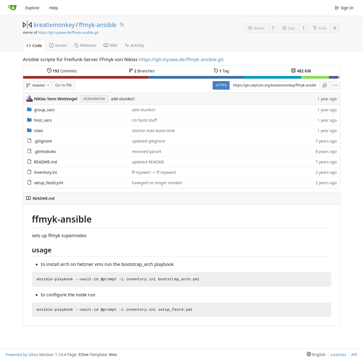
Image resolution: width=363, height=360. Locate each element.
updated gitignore (148, 141)
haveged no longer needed (157, 182)
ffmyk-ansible (97, 25)
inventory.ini (45, 172)
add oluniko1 (123, 98)
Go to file (63, 85)
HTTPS (221, 85)
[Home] (12, 8)
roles (38, 130)
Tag (221, 71)
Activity (134, 45)
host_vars (43, 120)
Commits (62, 71)
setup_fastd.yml (48, 182)
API (354, 354)
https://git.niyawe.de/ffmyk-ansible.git (68, 32)
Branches (142, 71)
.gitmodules (45, 151)
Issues (58, 45)
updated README (148, 162)
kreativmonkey (54, 25)
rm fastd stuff (144, 120)
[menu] (335, 85)
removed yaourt (146, 151)
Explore (32, 7)
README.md (45, 162)
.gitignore (43, 141)
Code (34, 45)
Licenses (338, 354)
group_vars (44, 109)
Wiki (110, 45)
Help (53, 7)
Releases (85, 45)
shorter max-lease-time (153, 130)
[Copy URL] (325, 85)
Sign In (344, 7)
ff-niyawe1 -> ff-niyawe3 (154, 172)
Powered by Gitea (22, 354)
